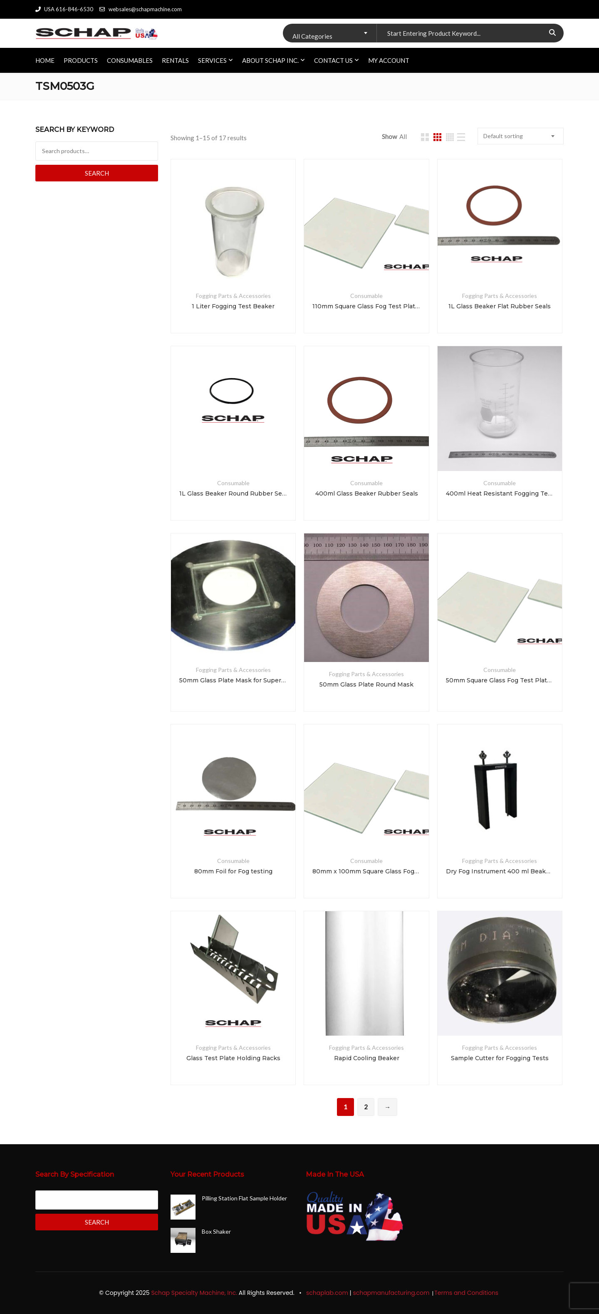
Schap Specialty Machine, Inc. (194, 1293)
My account (388, 60)
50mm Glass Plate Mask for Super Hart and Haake (233, 680)
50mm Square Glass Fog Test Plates (500, 680)
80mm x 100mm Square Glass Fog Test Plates (366, 871)
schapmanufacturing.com (392, 1293)
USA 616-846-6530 (64, 9)
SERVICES (212, 60)
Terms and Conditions (467, 1293)
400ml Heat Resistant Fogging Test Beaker (500, 493)
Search (97, 173)
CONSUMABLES (130, 60)
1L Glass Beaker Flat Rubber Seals (499, 306)
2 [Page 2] (366, 1107)
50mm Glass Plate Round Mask (366, 684)
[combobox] (329, 33)
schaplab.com (327, 1293)
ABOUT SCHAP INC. (270, 60)
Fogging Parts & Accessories (233, 295)
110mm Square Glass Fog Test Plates (366, 306)
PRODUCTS (81, 60)
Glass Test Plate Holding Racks (233, 1058)
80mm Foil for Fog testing (233, 871)
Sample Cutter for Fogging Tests (500, 1058)
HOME (44, 60)
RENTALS (175, 60)
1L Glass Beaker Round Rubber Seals (233, 493)
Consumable (366, 295)
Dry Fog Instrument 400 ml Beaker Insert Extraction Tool (500, 871)
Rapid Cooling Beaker (366, 1058)
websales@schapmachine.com (140, 9)
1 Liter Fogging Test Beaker (233, 306)
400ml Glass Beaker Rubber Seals (366, 493)
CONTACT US (333, 60)
